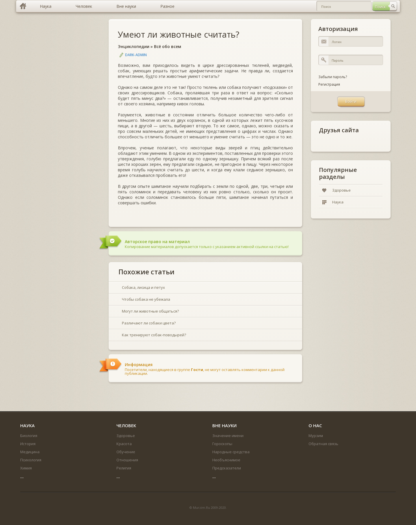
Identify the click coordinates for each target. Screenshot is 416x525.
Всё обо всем (167, 46)
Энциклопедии (133, 46)
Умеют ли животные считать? (178, 34)
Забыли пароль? (332, 76)
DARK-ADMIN (136, 54)
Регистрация (329, 84)
